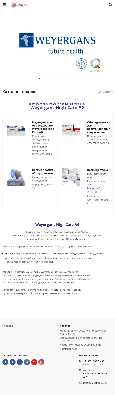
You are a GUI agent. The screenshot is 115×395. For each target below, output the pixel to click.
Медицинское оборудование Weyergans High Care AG (84, 332)
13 (72, 78)
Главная (7, 325)
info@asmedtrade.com (95, 382)
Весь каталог (106, 91)
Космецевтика (68, 348)
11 (66, 78)
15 (78, 78)
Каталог (65, 325)
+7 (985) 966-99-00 (93, 361)
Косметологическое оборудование (80, 344)
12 (69, 78)
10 (63, 78)
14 (75, 78)
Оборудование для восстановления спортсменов (81, 339)
